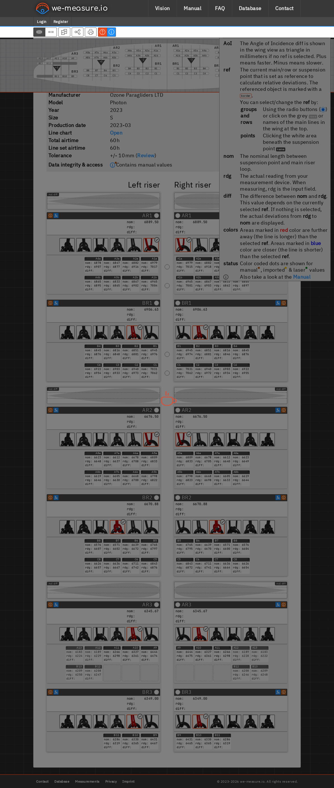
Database (250, 8)
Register (60, 21)
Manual (192, 8)
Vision (162, 8)
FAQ (220, 8)
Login (41, 21)
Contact (284, 8)
